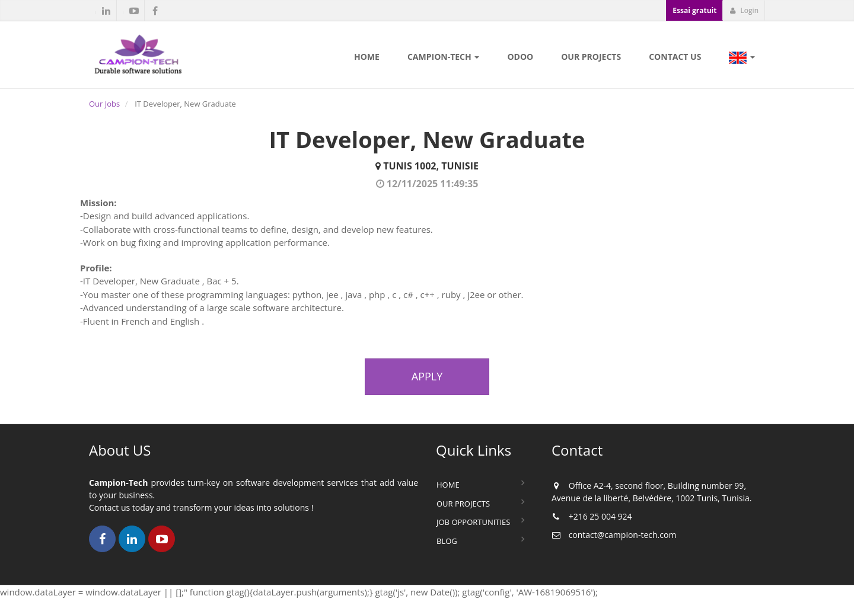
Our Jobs (104, 103)
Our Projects (463, 503)
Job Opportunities (473, 522)
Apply (427, 376)
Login (744, 10)
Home (448, 484)
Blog (446, 541)
